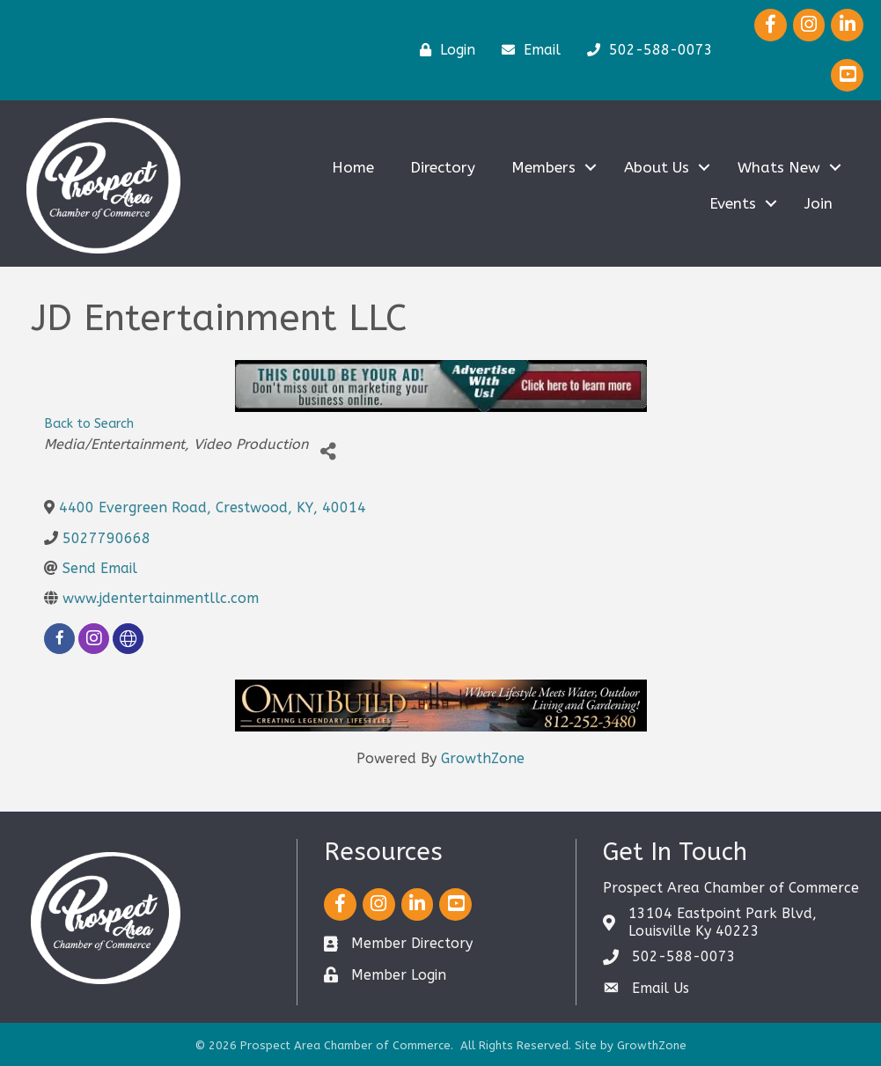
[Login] (443, 50)
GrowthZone (483, 758)
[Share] (328, 451)
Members (543, 167)
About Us (656, 167)
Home (353, 167)
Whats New (779, 167)
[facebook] (59, 638)
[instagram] (93, 638)
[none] (128, 638)
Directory (442, 167)
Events (732, 203)
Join (818, 203)
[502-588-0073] (645, 50)
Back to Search (89, 423)
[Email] (527, 50)
